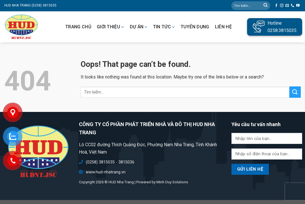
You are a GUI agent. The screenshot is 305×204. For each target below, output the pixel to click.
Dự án (138, 27)
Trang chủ (78, 27)
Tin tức (164, 27)
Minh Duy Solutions (172, 182)
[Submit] (295, 91)
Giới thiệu (110, 27)
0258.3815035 (282, 30)
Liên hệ (223, 27)
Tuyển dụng (195, 27)
